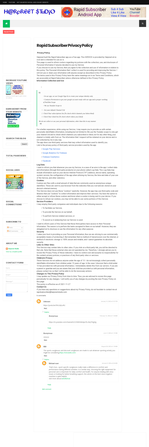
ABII (40, 361)
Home (5, 2)
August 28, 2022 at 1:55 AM (97, 361)
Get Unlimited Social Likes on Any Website (32, 2)
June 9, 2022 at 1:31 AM (97, 347)
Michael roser (50, 378)
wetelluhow (62, 393)
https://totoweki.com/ (72, 367)
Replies (42, 326)
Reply (41, 322)
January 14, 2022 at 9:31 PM (96, 315)
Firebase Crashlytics (47, 163)
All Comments (12, 231)
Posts (10, 227)
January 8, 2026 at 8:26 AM (97, 377)
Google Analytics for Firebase (51, 159)
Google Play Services (47, 155)
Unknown (42, 316)
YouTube (12, 2)
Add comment (42, 403)
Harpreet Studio (13, 249)
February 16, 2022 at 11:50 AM (96, 330)
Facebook (43, 167)
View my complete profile (14, 252)
